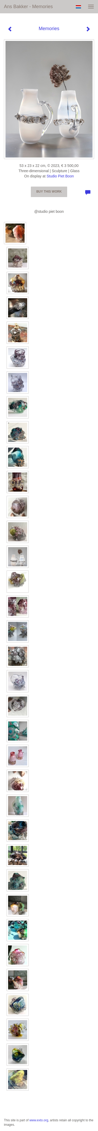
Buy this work (49, 191)
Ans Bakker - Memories (28, 6)
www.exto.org (38, 1120)
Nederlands (78, 6)
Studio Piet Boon (60, 176)
